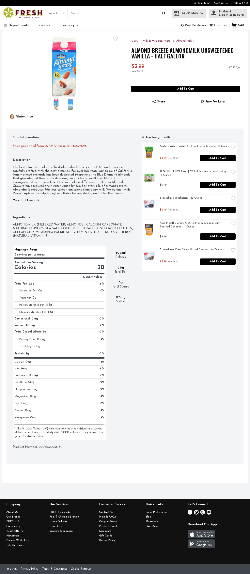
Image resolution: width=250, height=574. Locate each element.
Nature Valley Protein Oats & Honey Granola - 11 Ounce (194, 146)
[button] (201, 12)
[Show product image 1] (56, 104)
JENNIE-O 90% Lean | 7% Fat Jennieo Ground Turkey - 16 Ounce (194, 173)
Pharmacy (152, 521)
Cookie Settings (81, 569)
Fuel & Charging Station (64, 516)
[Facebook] (190, 513)
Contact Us (221, 3)
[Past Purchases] (193, 25)
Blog (148, 516)
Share (158, 101)
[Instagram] (202, 513)
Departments (16, 25)
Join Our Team (201, 3)
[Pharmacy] (69, 25)
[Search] (118, 13)
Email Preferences (156, 512)
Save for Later (213, 101)
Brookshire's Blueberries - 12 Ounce (181, 197)
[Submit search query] (164, 13)
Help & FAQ (240, 3)
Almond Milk (184, 40)
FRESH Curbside (59, 512)
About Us (12, 512)
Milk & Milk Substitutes (157, 40)
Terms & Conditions (54, 569)
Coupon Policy (108, 521)
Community (13, 526)
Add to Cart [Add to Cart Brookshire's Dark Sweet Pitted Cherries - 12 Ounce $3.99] (217, 261)
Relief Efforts (14, 531)
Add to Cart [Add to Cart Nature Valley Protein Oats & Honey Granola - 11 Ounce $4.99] (217, 158)
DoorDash (55, 526)
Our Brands (13, 516)
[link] (193, 25)
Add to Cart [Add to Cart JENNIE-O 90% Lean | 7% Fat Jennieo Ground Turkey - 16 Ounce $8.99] (217, 184)
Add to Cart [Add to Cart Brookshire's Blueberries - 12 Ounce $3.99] (217, 210)
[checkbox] (115, 39)
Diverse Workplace (17, 540)
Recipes (44, 25)
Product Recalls (108, 526)
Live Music (152, 526)
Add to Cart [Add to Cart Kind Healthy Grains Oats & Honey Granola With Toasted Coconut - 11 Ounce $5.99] (217, 236)
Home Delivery (58, 521)
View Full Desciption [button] (27, 200)
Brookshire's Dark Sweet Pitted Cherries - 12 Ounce (191, 249)
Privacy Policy (29, 569)
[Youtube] (209, 513)
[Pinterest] (196, 513)
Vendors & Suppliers (61, 531)
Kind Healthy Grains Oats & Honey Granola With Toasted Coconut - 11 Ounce (190, 225)
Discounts (105, 531)
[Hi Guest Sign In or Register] (228, 13)
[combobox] (57, 13)
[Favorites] (218, 25)
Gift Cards (105, 535)
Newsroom (13, 535)
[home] (23, 13)
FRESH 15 (12, 521)
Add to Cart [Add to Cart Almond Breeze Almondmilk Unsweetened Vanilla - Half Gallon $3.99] (185, 88)
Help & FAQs (107, 516)
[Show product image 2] (70, 104)
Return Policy (107, 540)
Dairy (134, 40)
